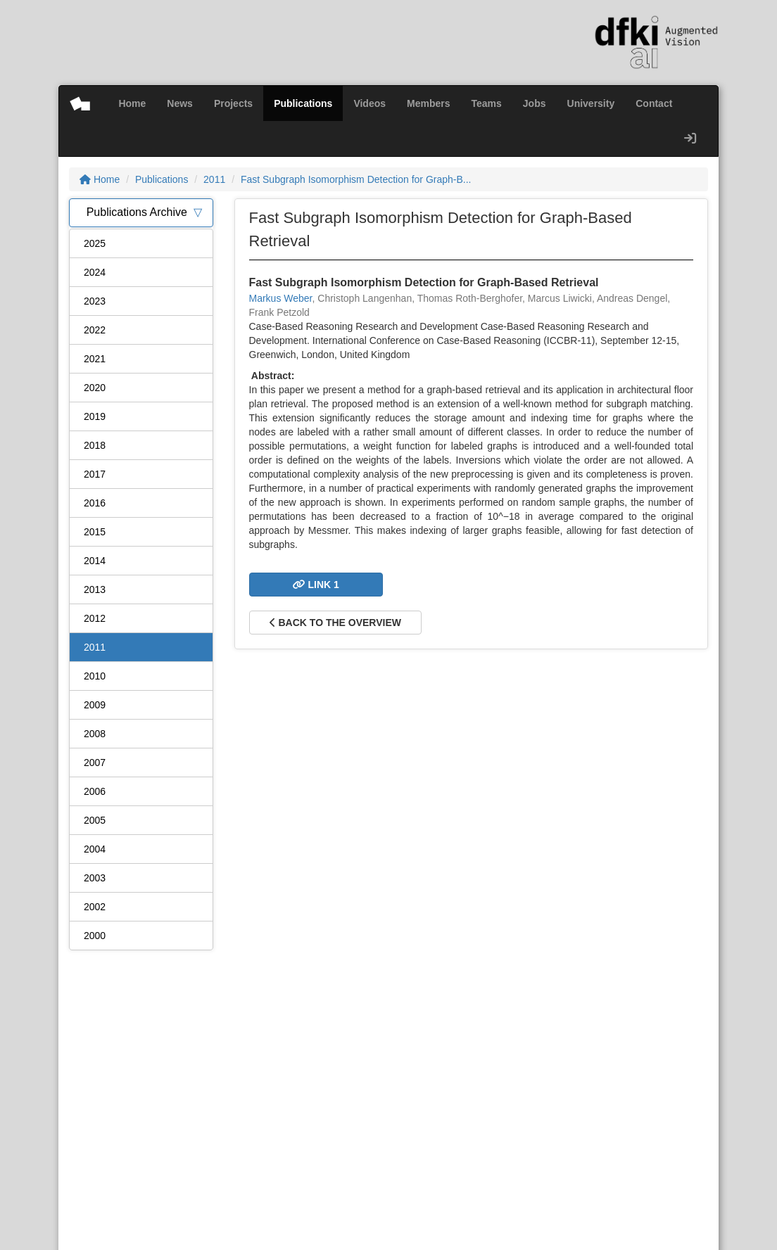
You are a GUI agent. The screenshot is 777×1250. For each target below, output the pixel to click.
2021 (95, 358)
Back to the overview (335, 622)
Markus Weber (280, 298)
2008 (95, 733)
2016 (95, 503)
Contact (654, 103)
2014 (95, 560)
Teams (487, 103)
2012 (95, 618)
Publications (303, 103)
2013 (95, 589)
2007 (95, 762)
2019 (95, 416)
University (591, 103)
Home (132, 103)
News (180, 103)
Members (428, 103)
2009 (95, 704)
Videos (369, 103)
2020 (95, 387)
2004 (95, 849)
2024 (95, 272)
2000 (95, 935)
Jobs (534, 103)
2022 (95, 330)
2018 (95, 445)
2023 (95, 301)
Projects (233, 103)
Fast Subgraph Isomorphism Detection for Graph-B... (356, 179)
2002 (95, 906)
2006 (95, 791)
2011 (214, 179)
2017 (95, 474)
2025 (95, 243)
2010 (95, 676)
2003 (95, 878)
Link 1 (316, 584)
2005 (95, 820)
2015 (95, 531)
